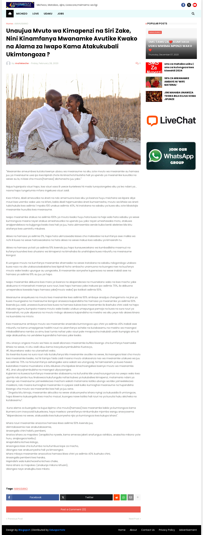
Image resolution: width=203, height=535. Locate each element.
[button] (193, 13)
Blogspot (24, 530)
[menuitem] (10, 13)
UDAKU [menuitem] (48, 13)
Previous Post (15, 519)
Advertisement (188, 530)
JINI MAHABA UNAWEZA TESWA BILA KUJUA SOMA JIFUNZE (180, 96)
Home (9, 23)
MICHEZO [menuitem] (21, 13)
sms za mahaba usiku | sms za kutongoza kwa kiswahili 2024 (179, 67)
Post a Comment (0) (73, 509)
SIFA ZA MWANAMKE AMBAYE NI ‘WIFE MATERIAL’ (176, 82)
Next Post (134, 519)
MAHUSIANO (21, 23)
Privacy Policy (167, 530)
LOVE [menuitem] (36, 13)
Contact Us (148, 530)
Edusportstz (57, 530)
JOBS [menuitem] (60, 13)
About (133, 530)
